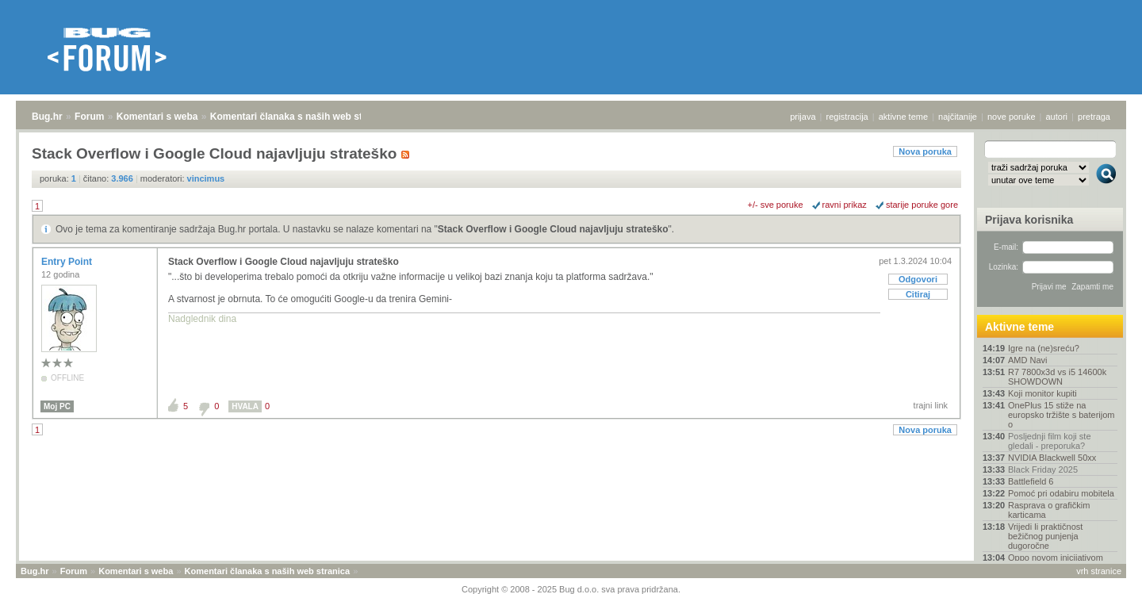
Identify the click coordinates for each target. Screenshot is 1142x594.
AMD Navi (1028, 360)
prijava (802, 116)
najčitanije (957, 116)
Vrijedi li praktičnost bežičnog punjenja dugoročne (1045, 536)
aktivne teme (903, 116)
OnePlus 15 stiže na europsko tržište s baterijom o (1061, 414)
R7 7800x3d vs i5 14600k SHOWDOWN (1057, 376)
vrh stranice (1098, 571)
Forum (89, 116)
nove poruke (1011, 116)
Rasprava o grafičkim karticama (1049, 509)
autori (1057, 116)
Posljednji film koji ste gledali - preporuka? (1049, 440)
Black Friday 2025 (1043, 469)
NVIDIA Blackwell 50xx (1052, 457)
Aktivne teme (1019, 326)
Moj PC (57, 406)
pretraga (1094, 116)
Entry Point (67, 261)
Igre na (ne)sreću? (1043, 348)
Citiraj (918, 294)
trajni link (931, 405)
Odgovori (918, 279)
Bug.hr (47, 116)
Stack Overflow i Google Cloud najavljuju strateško (553, 229)
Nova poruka (925, 151)
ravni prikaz (844, 204)
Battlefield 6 (1030, 481)
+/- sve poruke (775, 204)
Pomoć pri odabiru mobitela (1061, 493)
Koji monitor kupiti (1042, 393)
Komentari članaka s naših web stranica (300, 116)
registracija (847, 116)
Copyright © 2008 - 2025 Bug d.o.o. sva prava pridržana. (571, 589)
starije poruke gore (922, 204)
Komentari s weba (157, 116)
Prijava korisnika (1029, 219)
